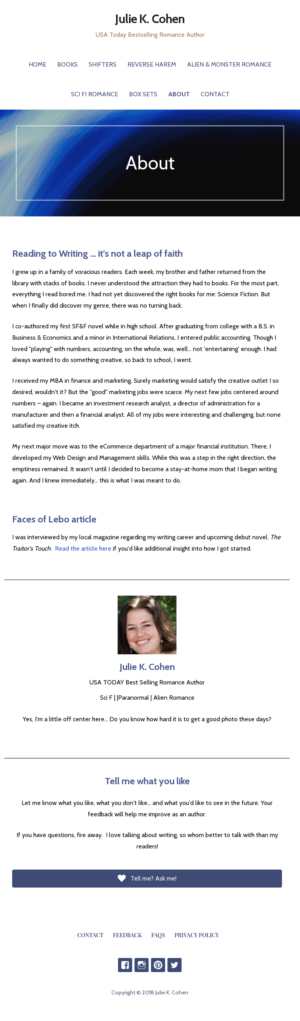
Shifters (102, 64)
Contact (215, 94)
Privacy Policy (197, 935)
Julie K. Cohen (150, 18)
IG (142, 965)
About (179, 94)
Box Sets (143, 94)
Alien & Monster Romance (229, 64)
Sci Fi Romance (94, 94)
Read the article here (83, 548)
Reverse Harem (151, 64)
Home (37, 64)
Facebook (125, 965)
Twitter (174, 965)
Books (67, 64)
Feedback (127, 935)
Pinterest (158, 965)
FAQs (158, 935)
